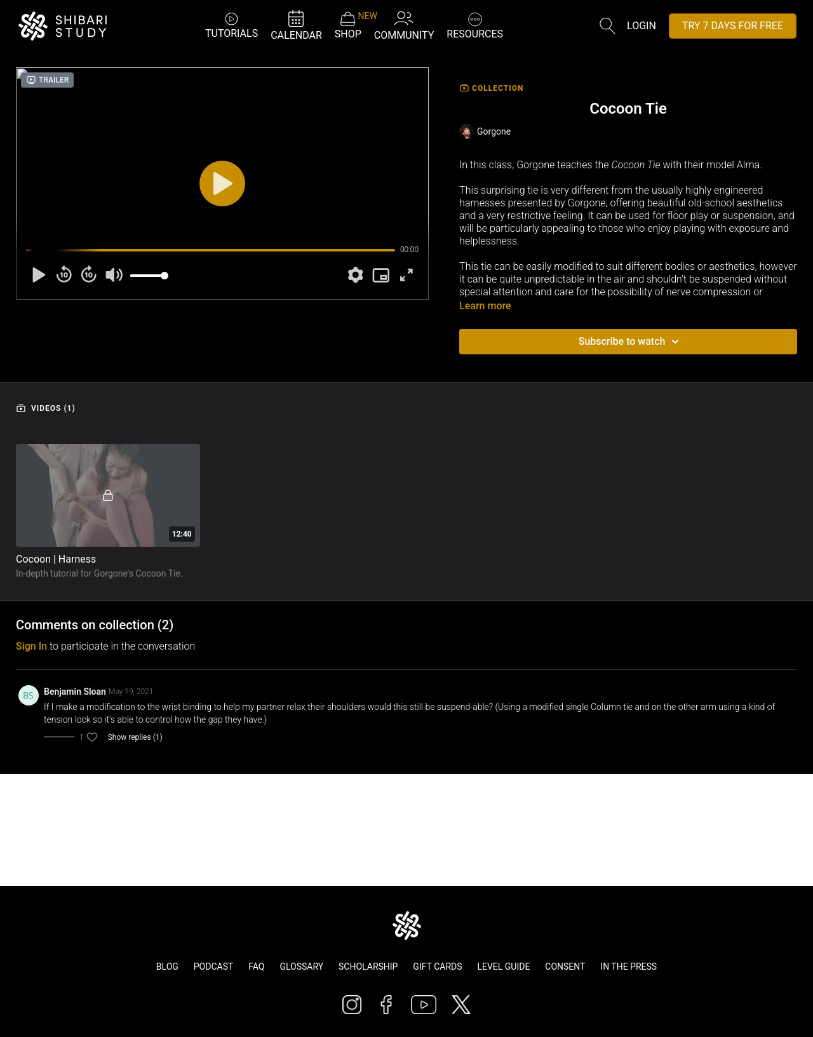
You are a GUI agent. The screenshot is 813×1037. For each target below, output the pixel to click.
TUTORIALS (231, 25)
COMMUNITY (404, 25)
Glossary (301, 966)
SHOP (348, 25)
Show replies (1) (135, 737)
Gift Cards (437, 966)
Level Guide (503, 966)
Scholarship (368, 966)
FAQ (256, 966)
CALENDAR (296, 25)
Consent (565, 966)
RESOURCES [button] (475, 24)
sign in (31, 646)
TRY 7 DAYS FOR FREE (732, 26)
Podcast (214, 966)
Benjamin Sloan (75, 691)
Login (641, 26)
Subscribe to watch (631, 341)
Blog (167, 966)
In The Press (628, 966)
